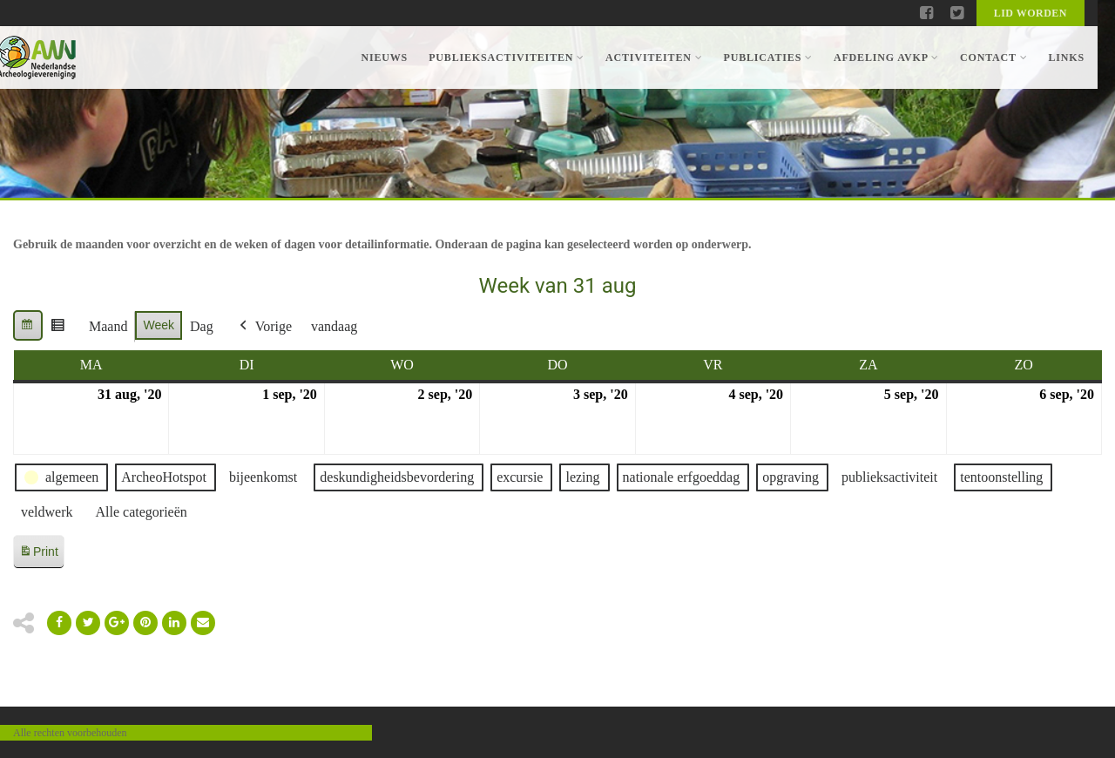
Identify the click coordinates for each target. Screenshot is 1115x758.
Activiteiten (653, 57)
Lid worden (1030, 13)
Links (1066, 57)
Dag (201, 326)
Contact (993, 57)
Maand (108, 326)
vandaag (334, 326)
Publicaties (767, 57)
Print (38, 554)
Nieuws (384, 57)
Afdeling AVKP (886, 57)
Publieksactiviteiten (507, 57)
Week (158, 325)
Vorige (264, 327)
